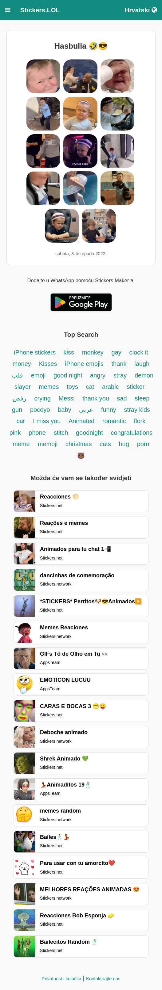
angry (97, 375)
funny (108, 409)
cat (90, 386)
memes (49, 386)
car (21, 421)
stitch (62, 432)
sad (122, 398)
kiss (68, 352)
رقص (19, 398)
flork (139, 421)
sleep (142, 398)
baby (65, 409)
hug (124, 444)
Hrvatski (140, 9)
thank (119, 363)
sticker (135, 386)
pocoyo (40, 409)
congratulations (132, 432)
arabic (110, 386)
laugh (141, 363)
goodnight (89, 432)
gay (116, 352)
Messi (67, 398)
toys (72, 386)
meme (21, 444)
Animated (82, 421)
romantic (114, 421)
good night (68, 375)
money (22, 363)
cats (105, 444)
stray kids (137, 409)
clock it (138, 352)
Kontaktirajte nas (103, 978)
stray (120, 375)
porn (143, 444)
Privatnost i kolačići (61, 978)
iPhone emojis (85, 363)
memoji (47, 444)
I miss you (47, 421)
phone (37, 432)
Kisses (48, 363)
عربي (87, 409)
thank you (96, 398)
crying (43, 398)
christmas (79, 444)
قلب (17, 375)
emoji (39, 375)
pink (15, 432)
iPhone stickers (35, 352)
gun (17, 409)
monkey (93, 352)
